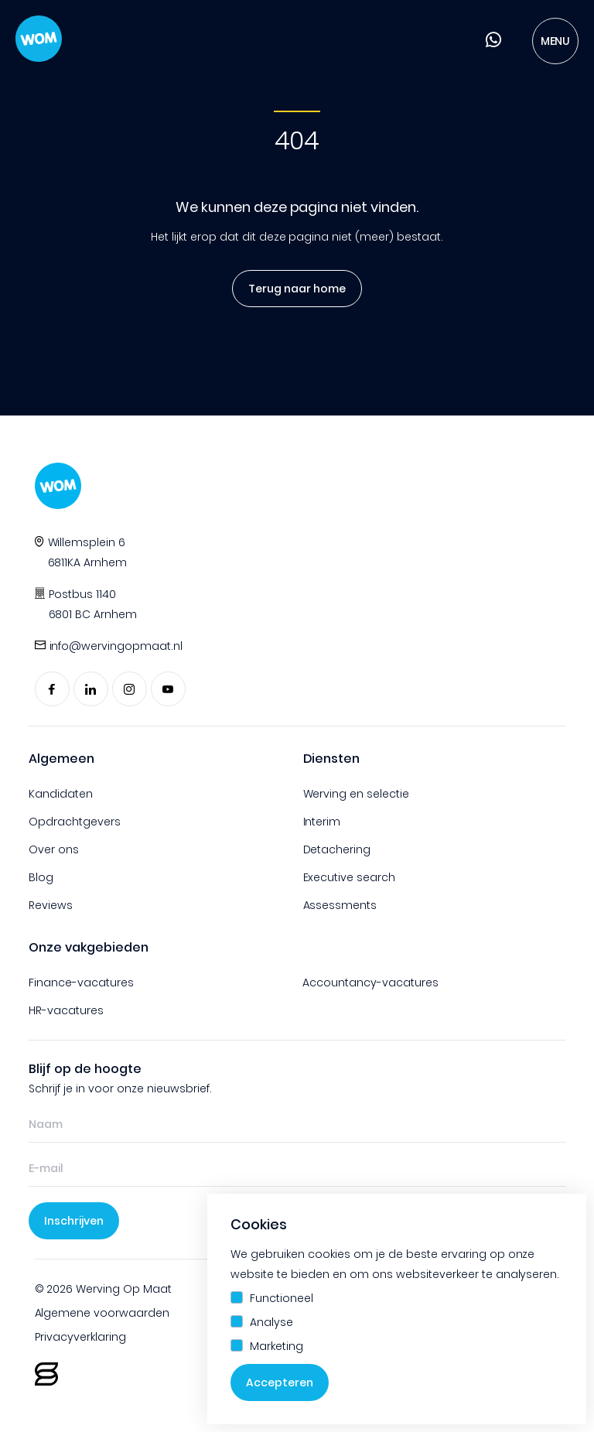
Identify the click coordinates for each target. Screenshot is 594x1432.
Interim (322, 821)
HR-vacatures (66, 1010)
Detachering (337, 849)
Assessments (340, 905)
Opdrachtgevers (75, 821)
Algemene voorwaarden (102, 1313)
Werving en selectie (356, 793)
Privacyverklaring (81, 1337)
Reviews (51, 905)
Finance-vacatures (81, 982)
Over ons (54, 849)
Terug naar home (293, 288)
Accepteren (279, 1382)
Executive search (349, 877)
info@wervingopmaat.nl (116, 646)
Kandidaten (61, 793)
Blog (41, 877)
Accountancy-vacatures (370, 982)
